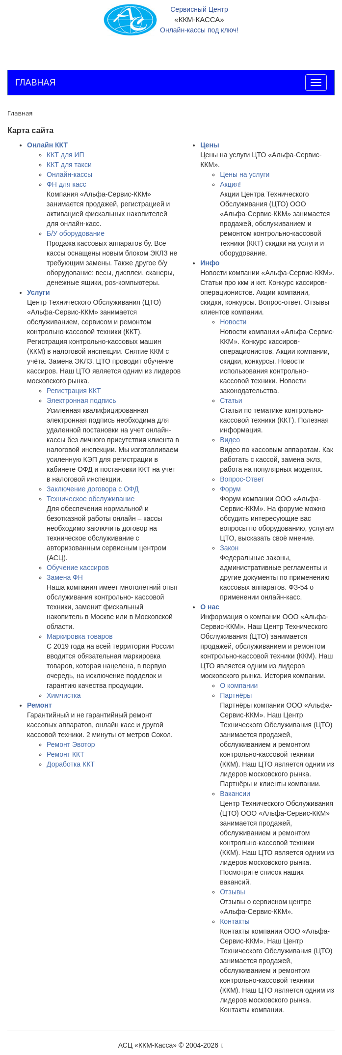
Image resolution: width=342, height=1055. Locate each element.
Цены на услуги (244, 174)
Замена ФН (65, 577)
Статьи (231, 400)
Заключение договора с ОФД (93, 489)
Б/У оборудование (76, 233)
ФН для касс (66, 184)
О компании (239, 685)
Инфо (209, 263)
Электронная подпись (81, 400)
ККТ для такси (69, 165)
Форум (230, 489)
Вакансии (235, 794)
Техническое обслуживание (90, 499)
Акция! (230, 184)
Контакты (234, 921)
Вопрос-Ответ (242, 479)
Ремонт (39, 705)
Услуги (38, 292)
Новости (233, 322)
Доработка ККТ (71, 764)
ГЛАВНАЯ (35, 82)
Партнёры (236, 695)
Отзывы (232, 892)
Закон (229, 548)
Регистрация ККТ (74, 391)
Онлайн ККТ (47, 145)
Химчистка (64, 695)
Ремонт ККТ (65, 754)
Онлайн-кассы (69, 174)
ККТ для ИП (65, 155)
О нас (209, 607)
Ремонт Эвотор (71, 744)
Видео (230, 440)
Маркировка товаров (80, 636)
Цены (209, 145)
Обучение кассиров (78, 567)
